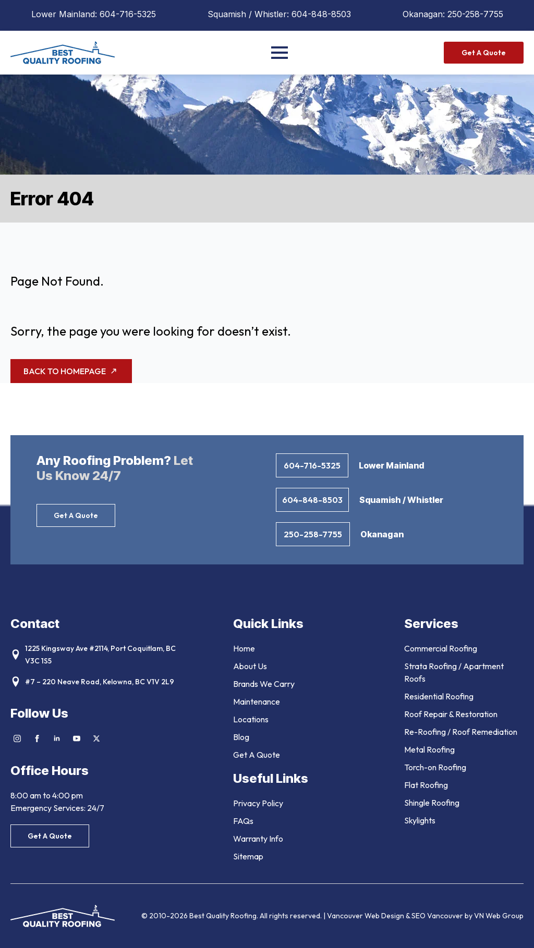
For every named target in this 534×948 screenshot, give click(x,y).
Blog (241, 737)
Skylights (419, 820)
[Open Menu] (279, 52)
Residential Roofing (439, 696)
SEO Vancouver (437, 915)
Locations (251, 719)
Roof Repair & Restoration (450, 714)
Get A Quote (256, 754)
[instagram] (17, 738)
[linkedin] (57, 738)
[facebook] (37, 738)
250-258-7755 (475, 14)
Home (244, 648)
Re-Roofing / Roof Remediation (460, 732)
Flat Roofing (426, 785)
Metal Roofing (429, 749)
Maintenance (256, 701)
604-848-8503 (321, 14)
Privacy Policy (258, 803)
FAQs (243, 821)
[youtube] (76, 738)
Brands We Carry (264, 684)
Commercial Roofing (440, 648)
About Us (250, 666)
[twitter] (96, 738)
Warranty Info (258, 838)
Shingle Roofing (431, 802)
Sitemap (248, 856)
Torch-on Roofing (435, 767)
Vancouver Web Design (366, 915)
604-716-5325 (128, 14)
